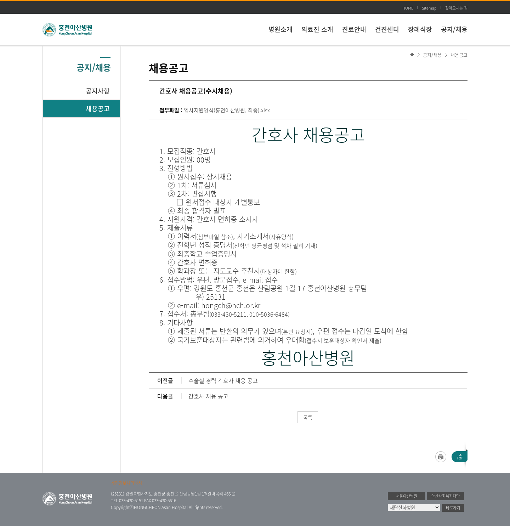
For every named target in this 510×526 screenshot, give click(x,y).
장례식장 (420, 29)
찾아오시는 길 (456, 8)
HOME (407, 8)
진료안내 (354, 29)
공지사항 (98, 91)
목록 (307, 417)
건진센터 (387, 29)
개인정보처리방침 (126, 483)
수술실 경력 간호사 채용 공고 (223, 380)
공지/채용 (454, 29)
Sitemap (429, 8)
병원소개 (280, 29)
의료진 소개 (317, 29)
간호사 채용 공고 (208, 396)
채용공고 (459, 54)
